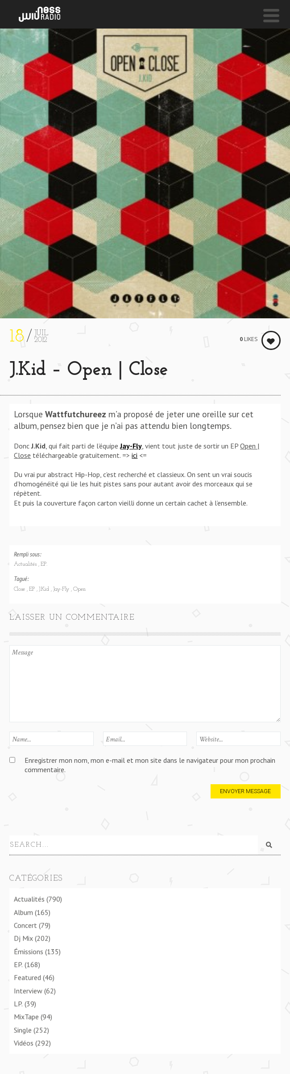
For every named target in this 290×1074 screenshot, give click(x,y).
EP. (44, 564)
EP (33, 589)
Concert (25, 924)
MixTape (26, 1016)
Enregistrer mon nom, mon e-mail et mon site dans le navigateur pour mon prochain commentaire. (150, 765)
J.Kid (45, 589)
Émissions (28, 950)
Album (23, 911)
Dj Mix (23, 937)
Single (23, 1029)
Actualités (26, 564)
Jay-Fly (62, 589)
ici (134, 455)
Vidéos (23, 1041)
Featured (27, 976)
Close (20, 589)
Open (79, 589)
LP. (18, 1002)
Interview (28, 989)
